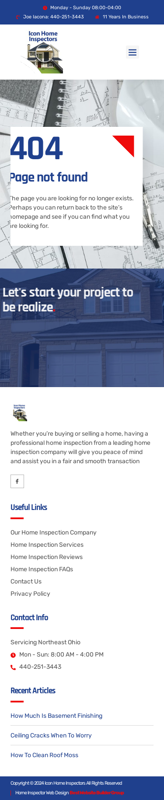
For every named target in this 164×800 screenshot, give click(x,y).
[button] (132, 52)
